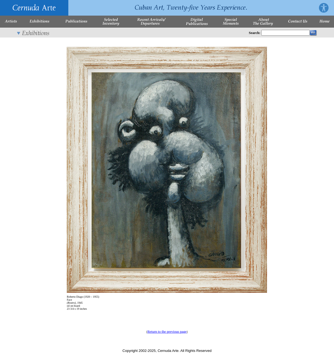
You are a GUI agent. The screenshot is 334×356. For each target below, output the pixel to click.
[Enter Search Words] (285, 33)
